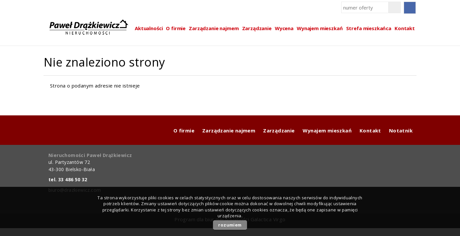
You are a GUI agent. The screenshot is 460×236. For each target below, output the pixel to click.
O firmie (176, 28)
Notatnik (401, 130)
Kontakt (405, 28)
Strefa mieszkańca (368, 28)
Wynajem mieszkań (320, 28)
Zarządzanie (257, 28)
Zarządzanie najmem (214, 28)
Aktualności (149, 28)
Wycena (284, 28)
